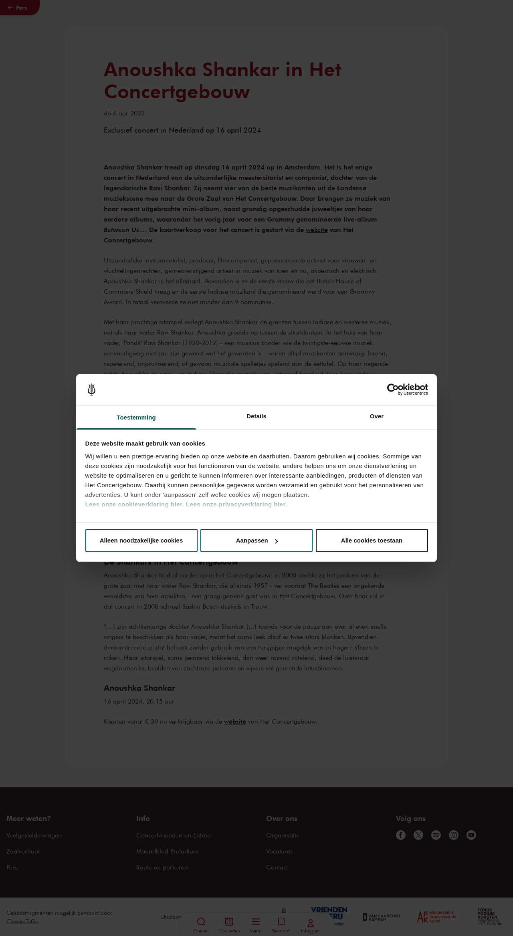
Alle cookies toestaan (371, 540)
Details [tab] (256, 416)
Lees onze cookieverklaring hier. (134, 504)
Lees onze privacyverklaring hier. (236, 504)
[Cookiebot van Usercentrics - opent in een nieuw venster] (393, 390)
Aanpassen (257, 540)
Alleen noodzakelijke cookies (141, 540)
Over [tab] (377, 416)
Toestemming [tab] (136, 417)
